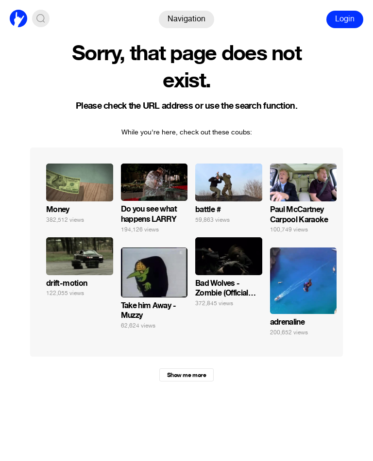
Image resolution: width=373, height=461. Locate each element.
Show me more (186, 375)
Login (345, 19)
